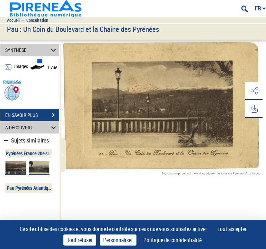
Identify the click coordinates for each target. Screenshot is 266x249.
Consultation (37, 20)
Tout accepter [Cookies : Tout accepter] (232, 229)
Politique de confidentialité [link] (172, 240)
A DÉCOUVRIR (31, 127)
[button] (12, 92)
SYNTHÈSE (31, 50)
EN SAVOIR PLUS (32, 115)
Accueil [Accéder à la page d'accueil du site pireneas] (13, 20)
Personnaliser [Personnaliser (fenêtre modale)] (118, 240)
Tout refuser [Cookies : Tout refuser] (80, 240)
